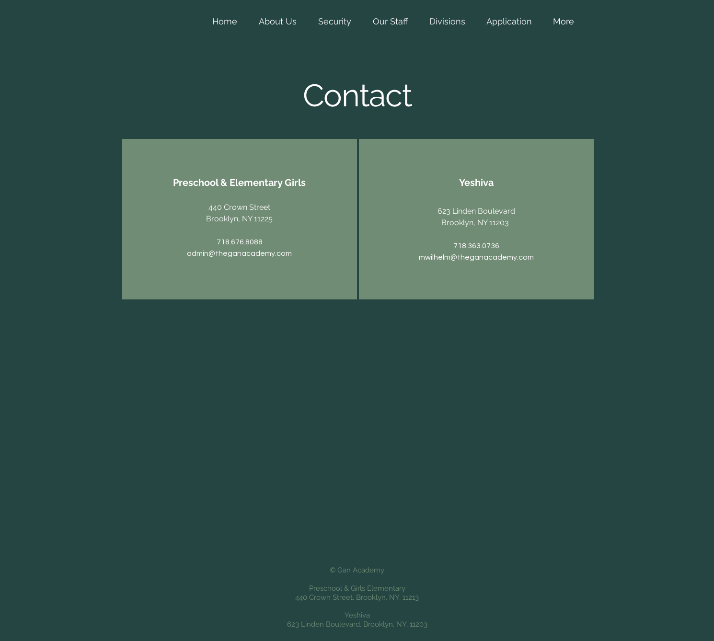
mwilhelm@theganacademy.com (476, 257)
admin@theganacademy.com (239, 253)
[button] (277, 22)
